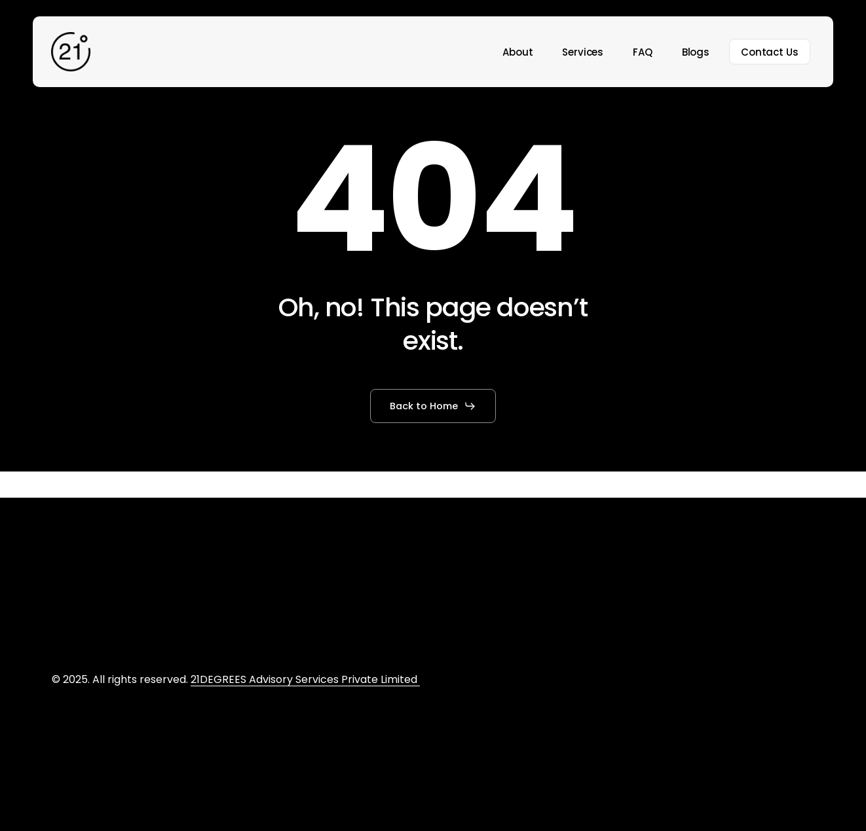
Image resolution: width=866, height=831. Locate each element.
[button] (433, 406)
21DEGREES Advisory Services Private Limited (305, 679)
